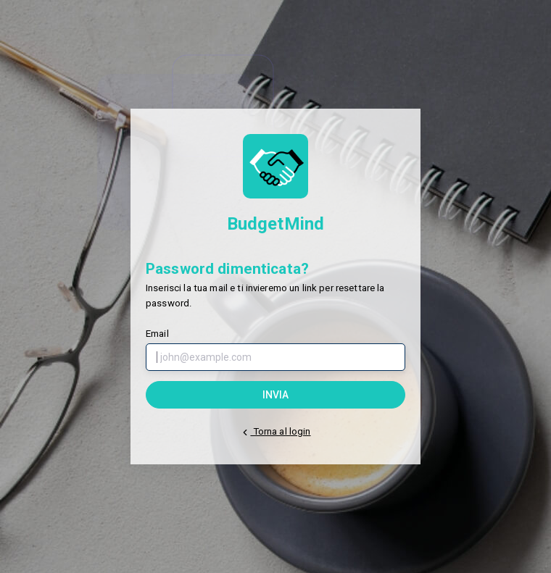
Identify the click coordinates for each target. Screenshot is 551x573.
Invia (275, 395)
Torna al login (275, 431)
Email (157, 333)
